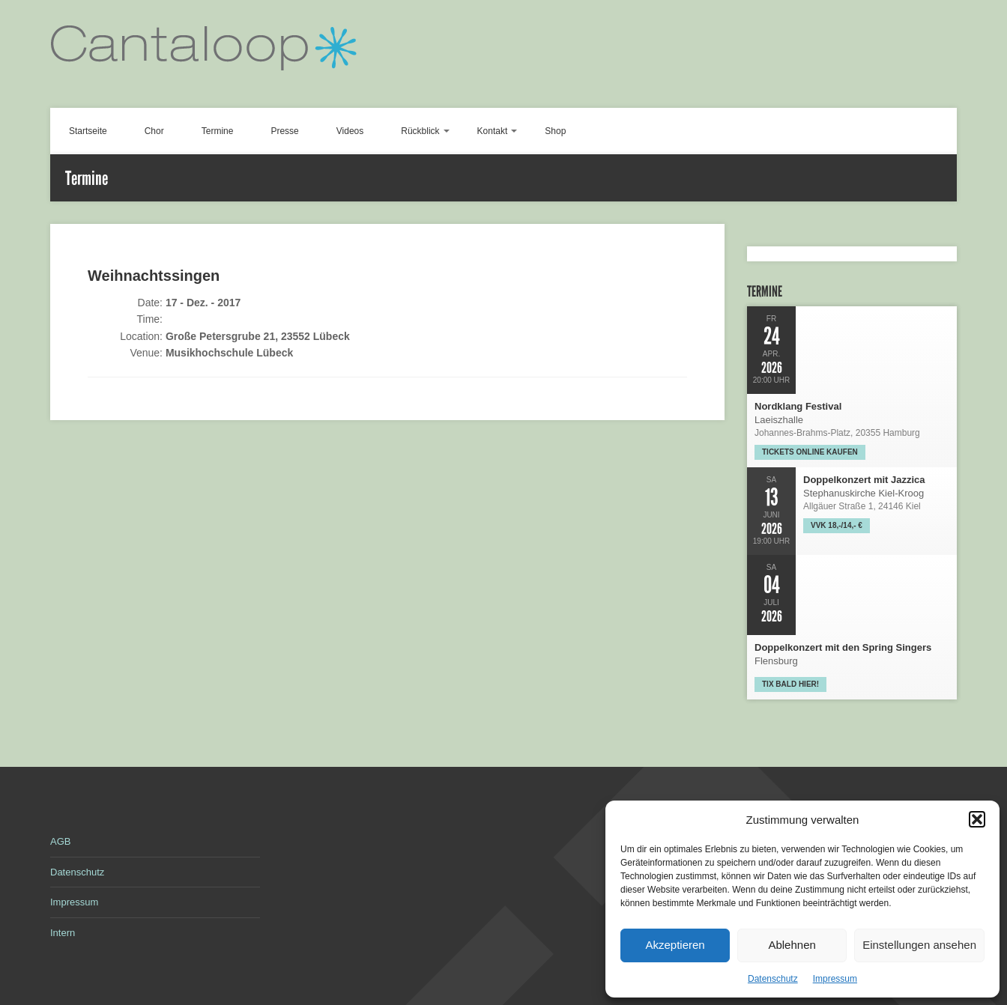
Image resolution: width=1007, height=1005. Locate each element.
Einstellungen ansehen (919, 944)
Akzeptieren (674, 944)
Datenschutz (773, 979)
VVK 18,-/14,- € (836, 525)
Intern (62, 932)
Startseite (88, 131)
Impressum (835, 979)
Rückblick (420, 131)
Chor (154, 131)
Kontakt (492, 131)
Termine (218, 131)
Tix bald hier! (790, 684)
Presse (284, 131)
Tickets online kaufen (810, 452)
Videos (349, 131)
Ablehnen (791, 944)
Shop (555, 131)
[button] (977, 819)
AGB (60, 841)
